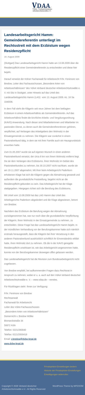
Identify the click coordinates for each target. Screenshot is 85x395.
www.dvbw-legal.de (14, 343)
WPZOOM (78, 386)
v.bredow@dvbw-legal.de (23, 339)
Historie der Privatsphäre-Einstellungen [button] (62, 370)
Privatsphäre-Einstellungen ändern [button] (60, 366)
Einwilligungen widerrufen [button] (56, 374)
